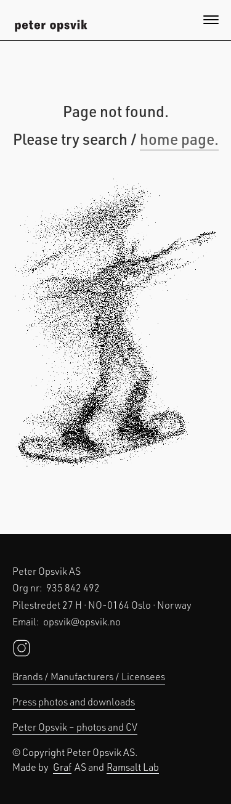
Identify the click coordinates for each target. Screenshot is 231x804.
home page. (179, 138)
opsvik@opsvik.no (82, 621)
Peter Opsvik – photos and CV (74, 726)
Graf (62, 766)
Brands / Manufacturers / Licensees (88, 676)
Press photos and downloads (73, 701)
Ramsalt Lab (133, 766)
